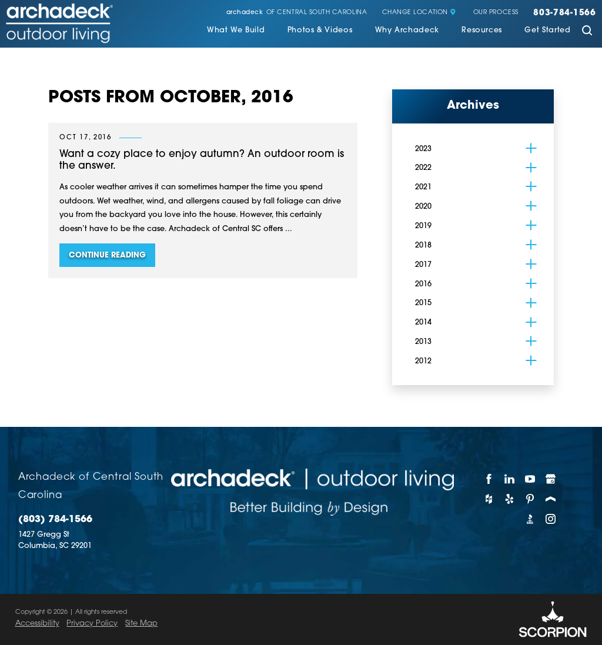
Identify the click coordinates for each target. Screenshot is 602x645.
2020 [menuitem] (423, 206)
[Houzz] (489, 499)
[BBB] (530, 519)
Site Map (141, 623)
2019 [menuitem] (423, 226)
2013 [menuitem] (423, 342)
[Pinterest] (530, 499)
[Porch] (551, 499)
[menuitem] (236, 31)
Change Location (419, 13)
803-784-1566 (564, 13)
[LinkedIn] (509, 479)
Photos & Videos (320, 30)
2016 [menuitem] (423, 284)
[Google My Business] (551, 479)
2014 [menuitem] (423, 322)
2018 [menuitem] (423, 245)
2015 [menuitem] (423, 303)
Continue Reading (107, 255)
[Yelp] (509, 499)
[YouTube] (530, 479)
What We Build (236, 30)
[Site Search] (587, 31)
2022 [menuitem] (423, 168)
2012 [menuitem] (423, 361)
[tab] (531, 148)
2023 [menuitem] (423, 149)
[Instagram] (551, 519)
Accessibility (37, 623)
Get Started (547, 30)
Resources (481, 30)
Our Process (496, 13)
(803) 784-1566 (55, 519)
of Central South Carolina (296, 13)
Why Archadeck (407, 30)
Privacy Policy (92, 623)
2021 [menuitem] (423, 187)
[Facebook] (489, 479)
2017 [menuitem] (423, 265)
